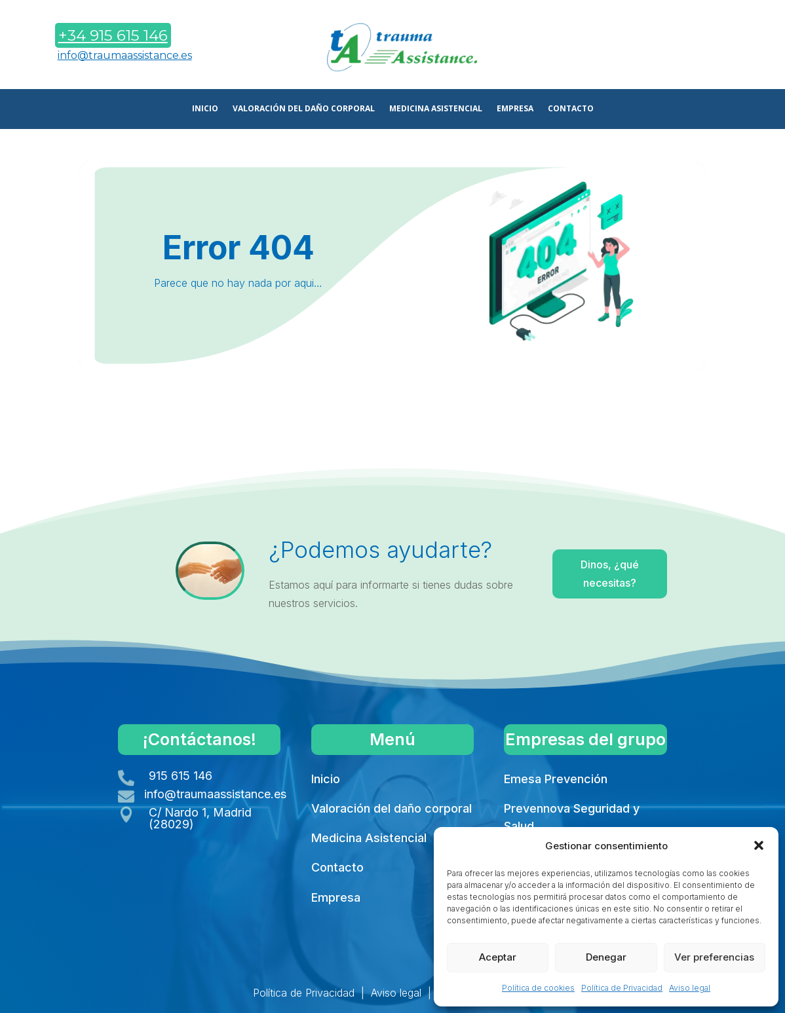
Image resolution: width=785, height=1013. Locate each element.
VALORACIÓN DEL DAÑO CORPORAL (304, 109)
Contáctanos (683, 48)
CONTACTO (571, 109)
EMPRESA (515, 109)
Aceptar (497, 957)
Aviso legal (689, 988)
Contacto (337, 867)
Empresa (335, 897)
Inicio (325, 779)
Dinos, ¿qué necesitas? (581, 576)
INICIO (205, 109)
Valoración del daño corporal (391, 808)
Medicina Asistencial (369, 838)
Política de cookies (538, 988)
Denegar (606, 957)
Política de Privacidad (621, 988)
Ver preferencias (714, 957)
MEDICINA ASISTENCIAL (435, 109)
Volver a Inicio (390, 403)
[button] (758, 845)
